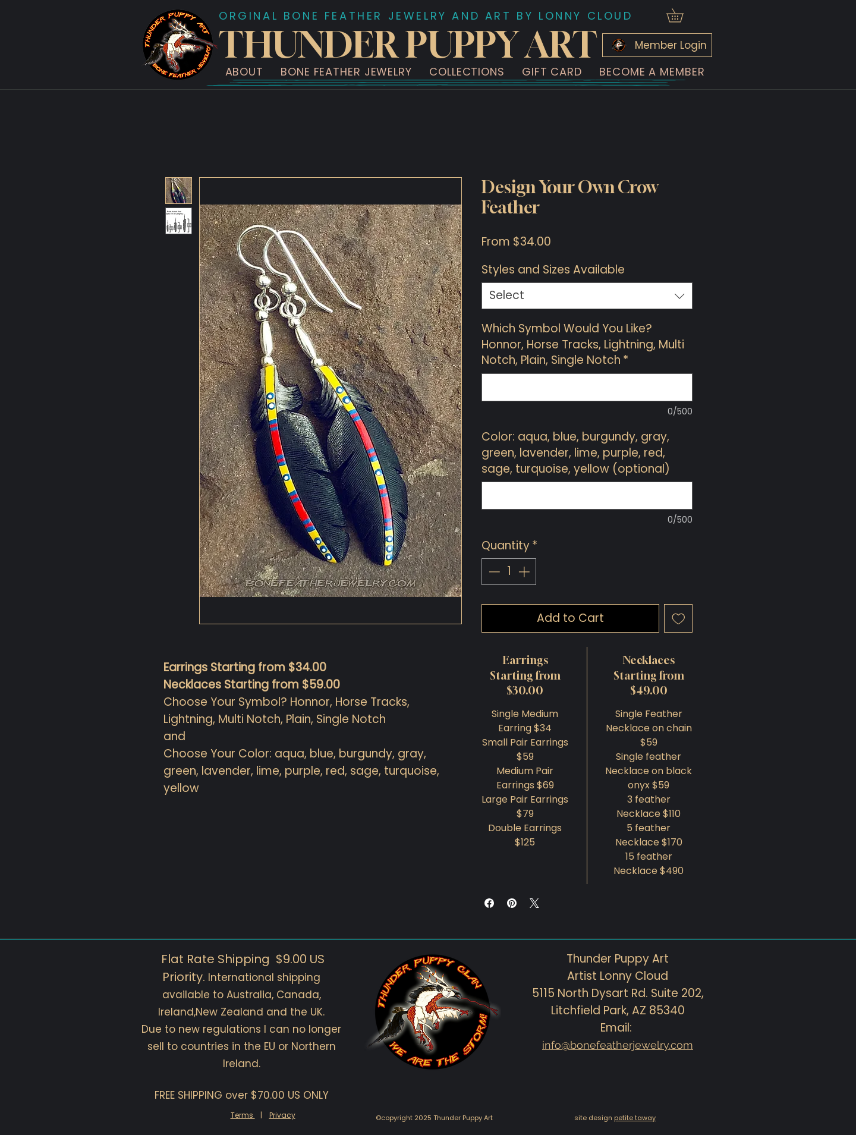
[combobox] (587, 295)
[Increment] (525, 571)
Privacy (282, 1115)
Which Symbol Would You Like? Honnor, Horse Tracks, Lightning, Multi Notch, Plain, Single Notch (583, 344)
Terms (243, 1115)
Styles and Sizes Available (553, 270)
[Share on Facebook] (489, 903)
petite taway (635, 1118)
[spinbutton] (509, 571)
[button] (244, 72)
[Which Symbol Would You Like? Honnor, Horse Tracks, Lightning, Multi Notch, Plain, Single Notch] (587, 387)
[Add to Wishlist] (678, 618)
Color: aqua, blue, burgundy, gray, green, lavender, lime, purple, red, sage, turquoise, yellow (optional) (576, 452)
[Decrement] (493, 571)
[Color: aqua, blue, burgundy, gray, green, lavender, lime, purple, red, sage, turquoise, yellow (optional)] (587, 495)
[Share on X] (534, 903)
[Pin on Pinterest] (512, 903)
